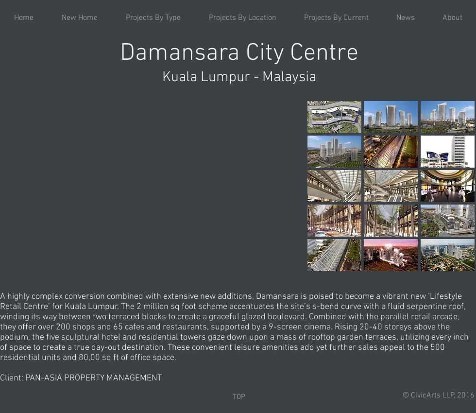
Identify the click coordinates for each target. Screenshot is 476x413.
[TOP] (239, 397)
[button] (153, 18)
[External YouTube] (152, 187)
